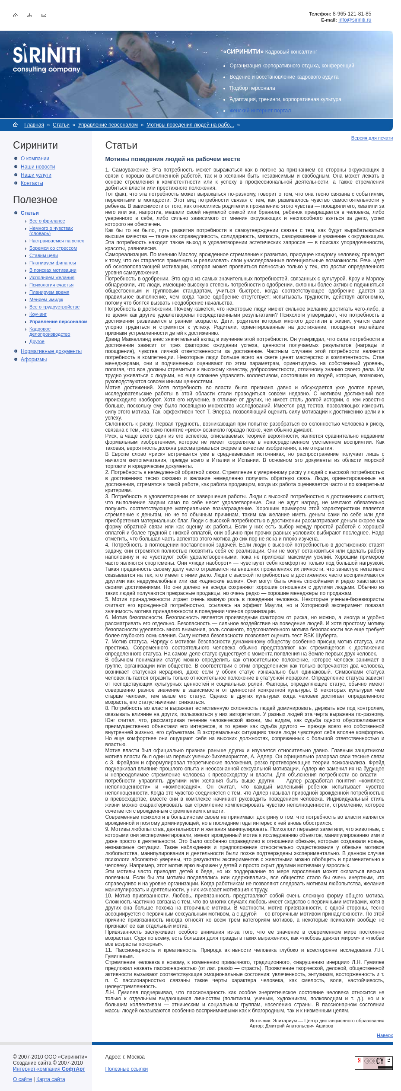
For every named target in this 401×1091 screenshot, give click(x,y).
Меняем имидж (46, 299)
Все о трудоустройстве (54, 306)
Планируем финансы (52, 262)
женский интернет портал (260, 111)
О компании (35, 159)
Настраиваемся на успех (56, 240)
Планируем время (49, 292)
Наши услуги (36, 175)
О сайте (22, 1079)
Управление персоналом (108, 125)
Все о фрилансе (47, 220)
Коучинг (38, 314)
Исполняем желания (51, 277)
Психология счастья (51, 284)
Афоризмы (34, 359)
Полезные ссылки (126, 1069)
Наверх (385, 1035)
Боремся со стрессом (53, 248)
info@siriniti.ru (354, 20)
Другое (37, 341)
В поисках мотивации (52, 270)
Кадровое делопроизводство (49, 331)
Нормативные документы (51, 351)
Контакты (32, 183)
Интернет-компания (49, 1069)
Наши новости (38, 167)
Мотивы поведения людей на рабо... (190, 125)
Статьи (61, 125)
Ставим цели (43, 255)
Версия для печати (372, 137)
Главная (34, 125)
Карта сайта (50, 1079)
